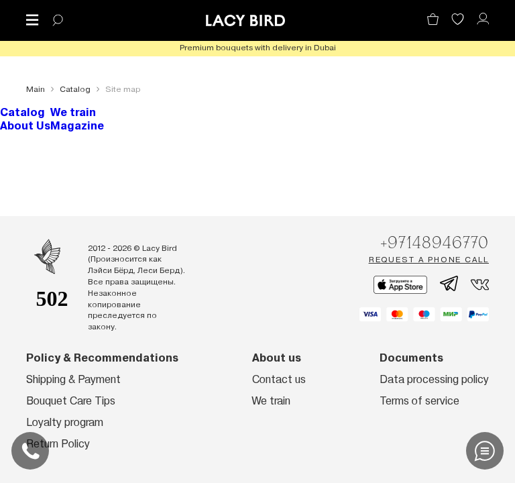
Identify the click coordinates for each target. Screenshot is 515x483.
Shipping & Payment (73, 379)
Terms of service (419, 400)
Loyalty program (64, 422)
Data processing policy (434, 379)
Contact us (279, 379)
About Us (25, 125)
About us (276, 358)
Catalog (22, 112)
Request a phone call (429, 260)
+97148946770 (434, 242)
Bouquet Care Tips (70, 400)
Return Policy (58, 443)
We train (73, 112)
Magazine (77, 125)
